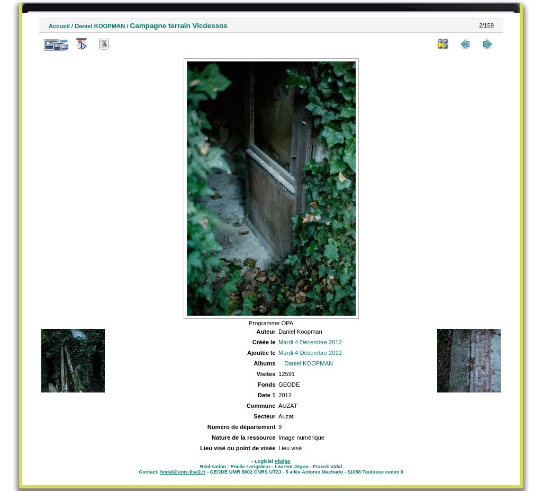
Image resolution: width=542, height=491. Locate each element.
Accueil (59, 26)
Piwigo (283, 461)
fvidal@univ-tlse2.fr (182, 472)
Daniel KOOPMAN (100, 26)
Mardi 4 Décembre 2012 (310, 342)
